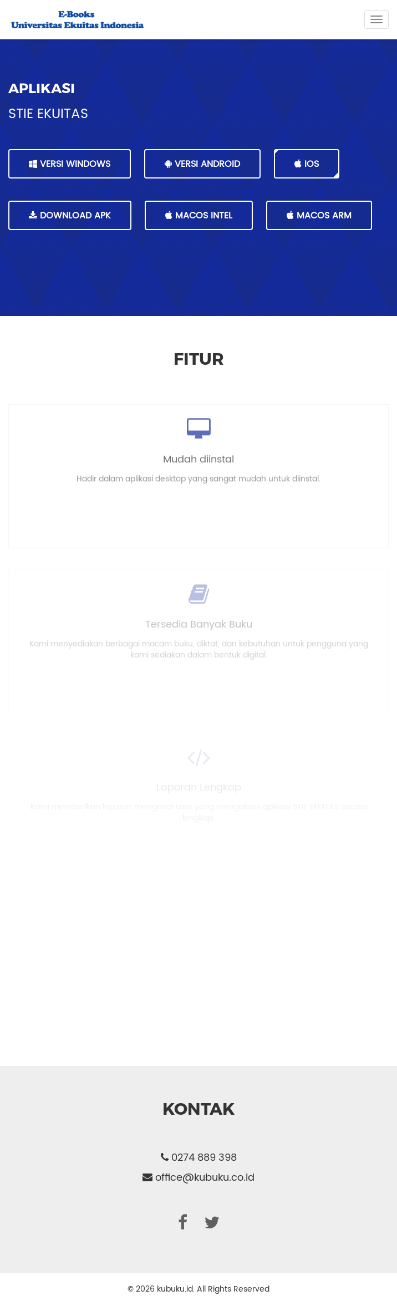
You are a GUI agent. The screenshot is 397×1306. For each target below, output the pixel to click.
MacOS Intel (198, 215)
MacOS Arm (319, 215)
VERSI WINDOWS (69, 164)
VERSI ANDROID (202, 164)
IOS (306, 164)
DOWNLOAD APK (70, 215)
